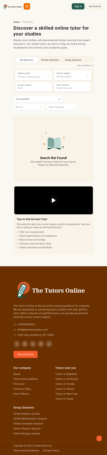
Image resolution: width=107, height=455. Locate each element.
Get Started (95, 6)
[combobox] (34, 76)
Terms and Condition (26, 379)
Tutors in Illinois (64, 388)
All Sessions (26, 60)
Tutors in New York (66, 393)
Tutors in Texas (64, 398)
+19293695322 (24, 324)
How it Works (21, 393)
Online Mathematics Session (30, 418)
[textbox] (34, 76)
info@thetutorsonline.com (31, 329)
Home (17, 22)
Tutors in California (66, 379)
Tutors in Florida (65, 383)
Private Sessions (50, 60)
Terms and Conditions (26, 450)
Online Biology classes (27, 433)
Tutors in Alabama (66, 374)
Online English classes (27, 413)
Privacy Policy (51, 450)
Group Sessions (73, 60)
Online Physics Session (27, 428)
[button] (27, 6)
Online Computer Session (28, 423)
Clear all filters (85, 65)
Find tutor (19, 383)
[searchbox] (72, 76)
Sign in (78, 6)
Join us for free (26, 354)
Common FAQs (22, 388)
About (17, 374)
